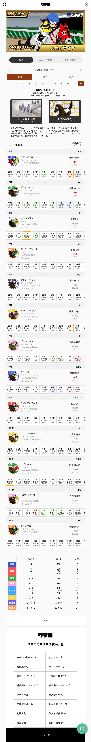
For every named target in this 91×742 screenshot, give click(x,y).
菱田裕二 (73, 188)
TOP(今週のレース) (27, 657)
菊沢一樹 (73, 311)
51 (79, 158)
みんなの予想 (45, 59)
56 (79, 435)
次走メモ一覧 (56, 657)
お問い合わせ (56, 722)
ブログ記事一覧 (25, 704)
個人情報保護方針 (58, 713)
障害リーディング (26, 676)
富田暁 (73, 250)
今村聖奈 (73, 157)
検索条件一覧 (56, 694)
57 (79, 312)
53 (79, 281)
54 (78, 219)
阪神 (45, 77)
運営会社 (21, 722)
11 (74, 83)
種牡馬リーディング (59, 685)
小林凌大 (73, 280)
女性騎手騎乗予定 (58, 676)
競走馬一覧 (23, 667)
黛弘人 (73, 403)
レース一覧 (23, 694)
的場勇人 (73, 526)
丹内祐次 (73, 496)
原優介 (73, 219)
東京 (71, 77)
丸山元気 (73, 342)
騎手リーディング (58, 667)
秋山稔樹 (73, 434)
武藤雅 (73, 373)
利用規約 (21, 713)
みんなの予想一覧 (58, 704)
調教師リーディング (27, 685)
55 (79, 188)
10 (68, 83)
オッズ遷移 (69, 59)
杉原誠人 (73, 465)
